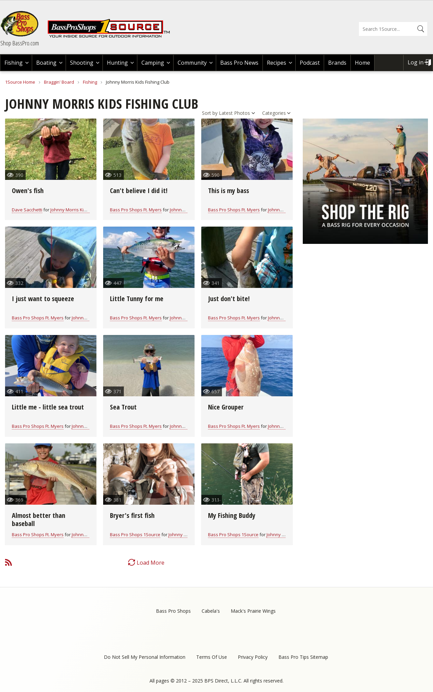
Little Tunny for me (136, 298)
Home (362, 62)
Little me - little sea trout (48, 407)
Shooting (81, 62)
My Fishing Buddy (231, 515)
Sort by (210, 113)
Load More (150, 562)
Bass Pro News (239, 62)
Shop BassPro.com (19, 43)
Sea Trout (123, 407)
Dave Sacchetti (27, 210)
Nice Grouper (226, 407)
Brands (337, 62)
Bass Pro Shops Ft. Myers (136, 210)
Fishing (13, 62)
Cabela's (211, 611)
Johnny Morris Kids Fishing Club (82, 210)
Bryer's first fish (132, 515)
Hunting (117, 62)
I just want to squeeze (43, 298)
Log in (416, 62)
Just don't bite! (229, 298)
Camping (152, 62)
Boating (46, 62)
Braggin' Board (59, 82)
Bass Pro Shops (173, 611)
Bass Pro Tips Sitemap (303, 657)
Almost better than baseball (38, 519)
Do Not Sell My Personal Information (144, 657)
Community (192, 62)
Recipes (276, 62)
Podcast (310, 62)
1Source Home (20, 82)
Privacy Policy (253, 657)
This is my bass (228, 190)
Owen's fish (28, 190)
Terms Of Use (211, 657)
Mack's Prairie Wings (253, 611)
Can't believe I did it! (138, 190)
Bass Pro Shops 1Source (135, 534)
